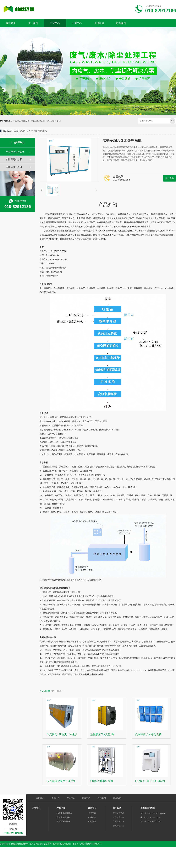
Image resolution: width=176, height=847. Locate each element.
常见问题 (92, 813)
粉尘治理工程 (118, 817)
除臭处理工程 (118, 821)
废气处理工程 (118, 826)
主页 (16, 131)
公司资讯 (92, 821)
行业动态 (92, 817)
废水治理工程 (118, 813)
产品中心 (55, 23)
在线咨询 (169, 178)
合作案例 (99, 23)
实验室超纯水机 (38, 121)
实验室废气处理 (54, 121)
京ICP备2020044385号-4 (90, 844)
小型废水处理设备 (21, 121)
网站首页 (11, 23)
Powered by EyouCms (61, 844)
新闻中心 (77, 23)
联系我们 (121, 23)
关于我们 (33, 23)
